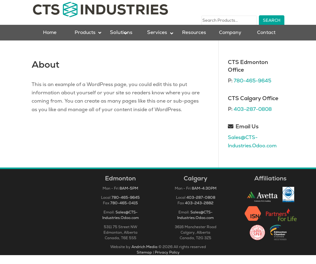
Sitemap (144, 261)
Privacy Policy (167, 261)
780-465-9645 (252, 89)
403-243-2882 (199, 211)
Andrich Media (144, 255)
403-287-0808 (253, 118)
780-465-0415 (124, 211)
